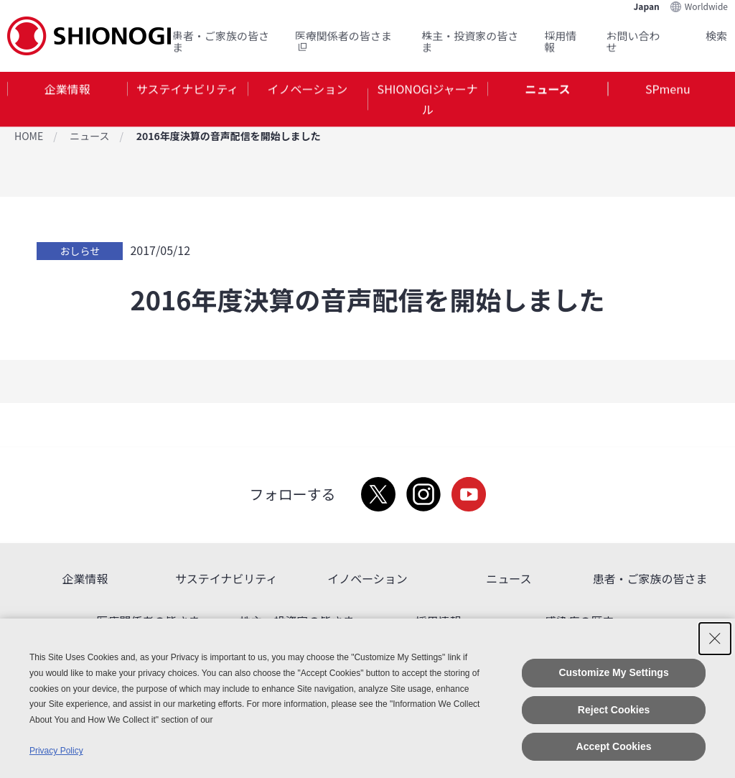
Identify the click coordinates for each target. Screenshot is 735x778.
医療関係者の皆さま (343, 40)
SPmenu (667, 89)
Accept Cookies (614, 746)
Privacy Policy (56, 751)
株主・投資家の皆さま (469, 40)
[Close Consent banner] (715, 638)
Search (699, 35)
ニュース (547, 89)
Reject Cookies (614, 710)
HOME (28, 136)
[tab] (67, 100)
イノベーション (307, 89)
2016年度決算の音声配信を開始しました (228, 136)
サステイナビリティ (187, 89)
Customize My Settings (613, 672)
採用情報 (560, 40)
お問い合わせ (633, 40)
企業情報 (67, 89)
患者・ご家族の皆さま (220, 40)
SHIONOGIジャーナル (428, 99)
